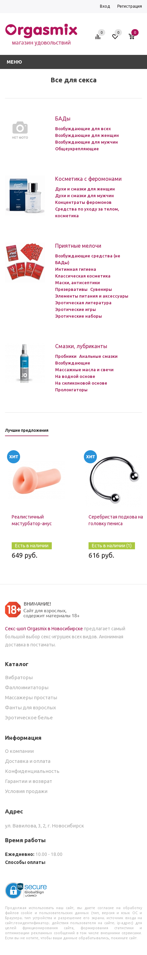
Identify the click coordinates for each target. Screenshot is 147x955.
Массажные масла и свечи (84, 369)
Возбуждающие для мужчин (86, 142)
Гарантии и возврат (28, 781)
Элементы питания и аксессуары (91, 296)
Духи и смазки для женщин (85, 188)
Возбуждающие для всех (83, 128)
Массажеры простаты (31, 697)
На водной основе (75, 376)
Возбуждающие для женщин (87, 135)
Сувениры (101, 289)
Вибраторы (19, 677)
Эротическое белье (29, 717)
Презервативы (71, 289)
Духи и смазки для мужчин (84, 195)
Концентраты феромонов (83, 202)
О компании (19, 751)
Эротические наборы (78, 316)
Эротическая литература (83, 302)
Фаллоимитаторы (26, 687)
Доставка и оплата (27, 761)
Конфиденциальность (32, 771)
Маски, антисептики (77, 282)
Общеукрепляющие (77, 148)
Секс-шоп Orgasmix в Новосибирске (44, 628)
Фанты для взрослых (30, 707)
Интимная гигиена (75, 269)
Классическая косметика (83, 275)
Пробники (66, 356)
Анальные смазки (98, 356)
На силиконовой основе (81, 383)
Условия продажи (26, 791)
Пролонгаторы (71, 389)
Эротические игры (75, 309)
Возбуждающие (72, 363)
